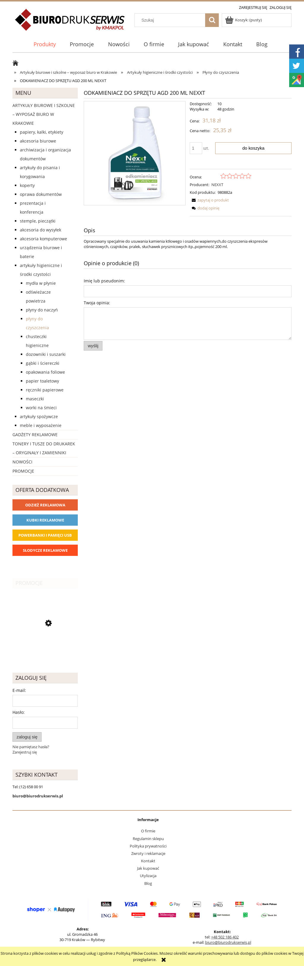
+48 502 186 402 (225, 937)
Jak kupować (148, 868)
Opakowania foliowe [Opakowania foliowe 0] (45, 372)
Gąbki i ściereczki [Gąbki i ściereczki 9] (42, 363)
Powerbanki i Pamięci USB (45, 535)
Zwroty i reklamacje (148, 853)
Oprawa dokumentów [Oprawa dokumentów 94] (41, 194)
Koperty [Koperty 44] (27, 185)
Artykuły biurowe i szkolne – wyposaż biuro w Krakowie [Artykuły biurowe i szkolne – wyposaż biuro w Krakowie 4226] (43, 114)
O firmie (148, 831)
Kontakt (148, 860)
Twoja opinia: (97, 303)
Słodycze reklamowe (45, 550)
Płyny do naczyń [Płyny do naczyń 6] (42, 310)
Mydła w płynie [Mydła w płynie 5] (41, 283)
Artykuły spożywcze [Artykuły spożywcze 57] (39, 416)
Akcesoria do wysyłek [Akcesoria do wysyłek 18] (40, 230)
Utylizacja (148, 875)
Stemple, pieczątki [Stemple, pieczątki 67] (38, 221)
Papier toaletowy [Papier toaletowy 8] (42, 381)
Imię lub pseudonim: (104, 281)
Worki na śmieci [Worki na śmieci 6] (41, 407)
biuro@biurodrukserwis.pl (228, 942)
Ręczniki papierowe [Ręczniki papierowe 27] (45, 390)
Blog (148, 883)
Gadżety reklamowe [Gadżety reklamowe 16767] (35, 434)
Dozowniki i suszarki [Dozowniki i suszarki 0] (46, 354)
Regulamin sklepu (148, 838)
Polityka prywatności (148, 846)
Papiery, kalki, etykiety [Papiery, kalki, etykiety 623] (41, 132)
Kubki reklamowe (45, 520)
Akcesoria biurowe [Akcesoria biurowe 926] (38, 141)
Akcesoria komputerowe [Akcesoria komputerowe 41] (43, 239)
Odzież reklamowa (45, 505)
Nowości (22, 462)
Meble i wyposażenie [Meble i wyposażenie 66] (40, 425)
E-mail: (19, 690)
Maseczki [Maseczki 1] (35, 399)
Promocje (23, 471)
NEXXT (217, 184)
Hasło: (18, 712)
